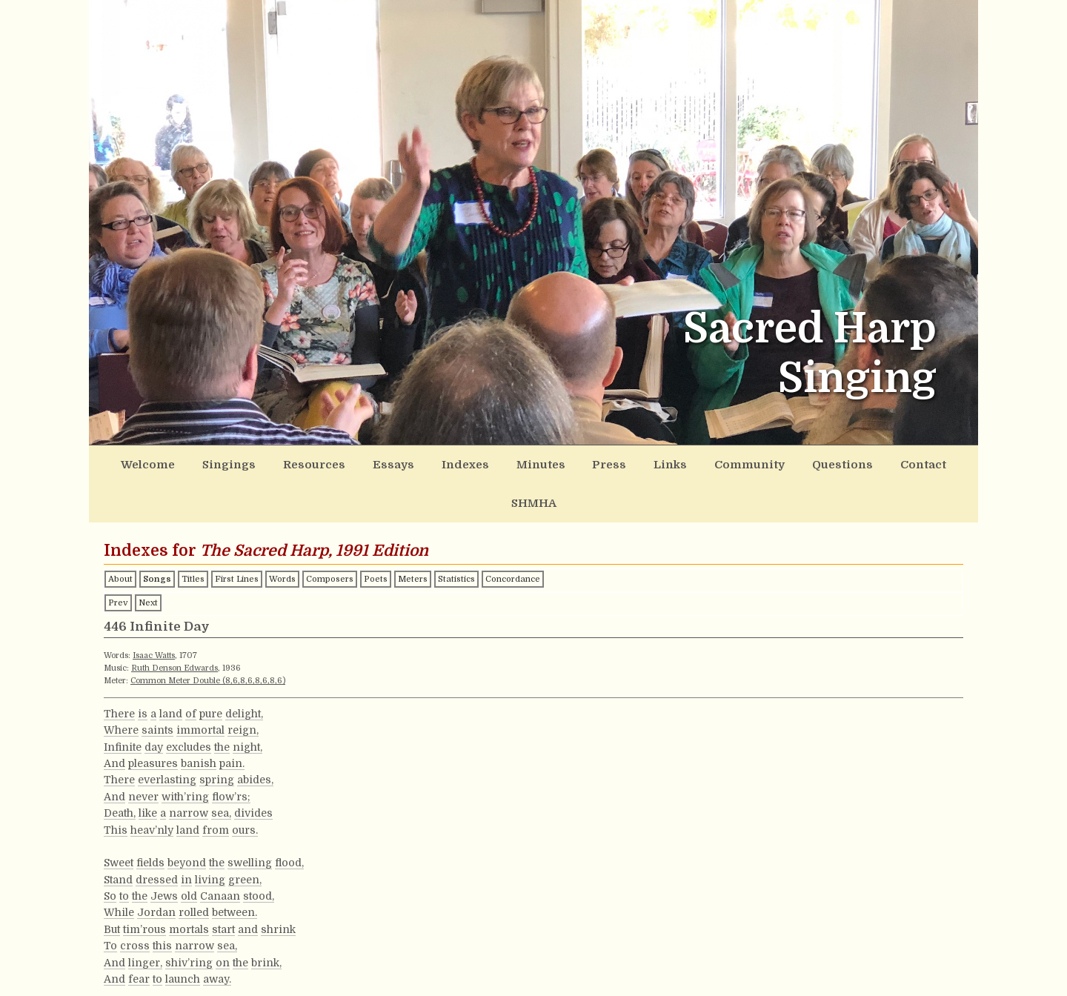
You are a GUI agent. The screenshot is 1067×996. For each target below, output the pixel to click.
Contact (847, 462)
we (163, 969)
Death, (120, 771)
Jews (164, 853)
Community (693, 462)
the (222, 704)
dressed (157, 837)
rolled (194, 870)
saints (157, 688)
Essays (376, 462)
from (215, 787)
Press (568, 462)
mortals (189, 886)
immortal (200, 688)
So (110, 853)
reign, (243, 688)
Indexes (440, 462)
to (124, 853)
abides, (255, 737)
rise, (251, 986)
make (187, 969)
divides (253, 771)
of (190, 671)
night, (247, 704)
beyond (186, 820)
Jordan (156, 870)
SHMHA (912, 462)
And (114, 720)
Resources (306, 462)
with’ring (185, 754)
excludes (188, 704)
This (115, 787)
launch (182, 936)
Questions (775, 462)
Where (121, 688)
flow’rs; (231, 754)
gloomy (159, 986)
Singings (231, 462)
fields (150, 820)
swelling (249, 820)
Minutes (507, 462)
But (112, 886)
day (153, 704)
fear (139, 936)
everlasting (167, 737)
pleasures (153, 720)
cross (135, 903)
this (162, 903)
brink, (266, 920)
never (143, 754)
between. (234, 870)
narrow (188, 771)
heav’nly (151, 787)
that (228, 986)
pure (210, 671)
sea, (221, 771)
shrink (278, 886)
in (186, 837)
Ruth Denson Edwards (174, 626)
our (213, 969)
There (119, 671)
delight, (244, 671)
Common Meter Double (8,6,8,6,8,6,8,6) (207, 638)
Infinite (123, 704)
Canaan (220, 853)
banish (198, 720)
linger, (145, 920)
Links (622, 462)
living (210, 837)
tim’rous (144, 886)
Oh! (113, 969)
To (110, 903)
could (138, 969)
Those (120, 986)
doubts (242, 969)
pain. (232, 720)
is (142, 671)
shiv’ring (189, 920)
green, (245, 837)
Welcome (158, 462)
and (248, 886)
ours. (245, 787)
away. (217, 936)
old (189, 853)
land (170, 671)
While (119, 870)
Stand (118, 837)
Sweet (118, 820)
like (148, 771)
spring (216, 737)
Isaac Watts (154, 613)
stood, (258, 853)
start (223, 886)
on (223, 920)
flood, (289, 820)
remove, (283, 969)
